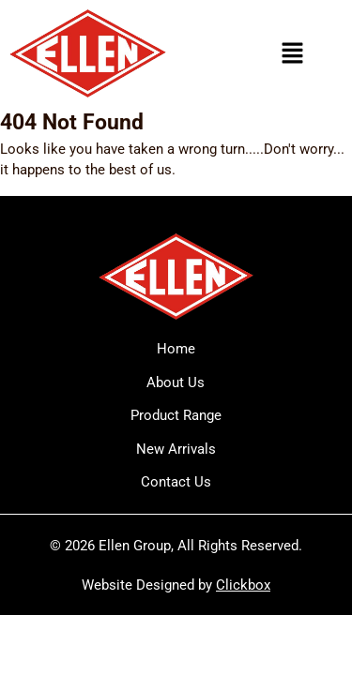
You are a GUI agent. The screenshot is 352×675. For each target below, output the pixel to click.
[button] (292, 53)
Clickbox (243, 585)
